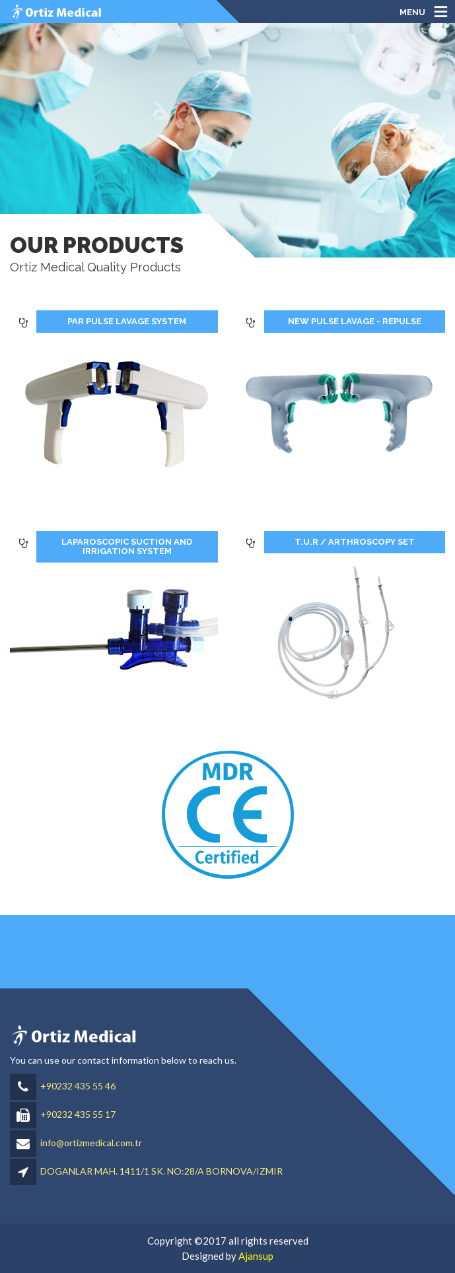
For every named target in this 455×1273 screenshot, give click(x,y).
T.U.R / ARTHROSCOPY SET (355, 542)
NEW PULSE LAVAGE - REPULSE (354, 321)
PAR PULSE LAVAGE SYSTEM (126, 321)
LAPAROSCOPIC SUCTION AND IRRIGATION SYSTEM (126, 546)
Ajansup (255, 1256)
